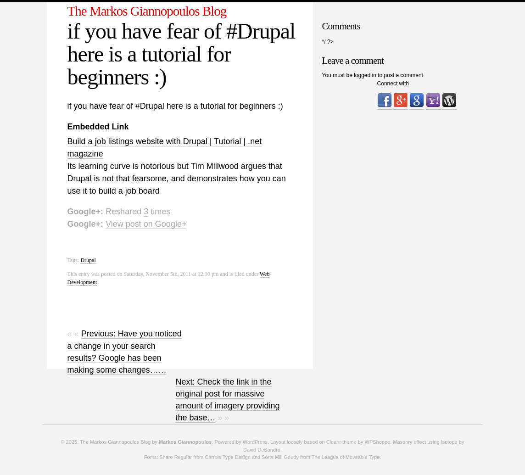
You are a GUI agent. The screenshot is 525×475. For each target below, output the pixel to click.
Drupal (87, 260)
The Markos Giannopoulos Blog (147, 11)
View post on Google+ (146, 224)
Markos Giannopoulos (185, 442)
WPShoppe (378, 442)
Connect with (393, 83)
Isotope (449, 442)
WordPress (255, 442)
